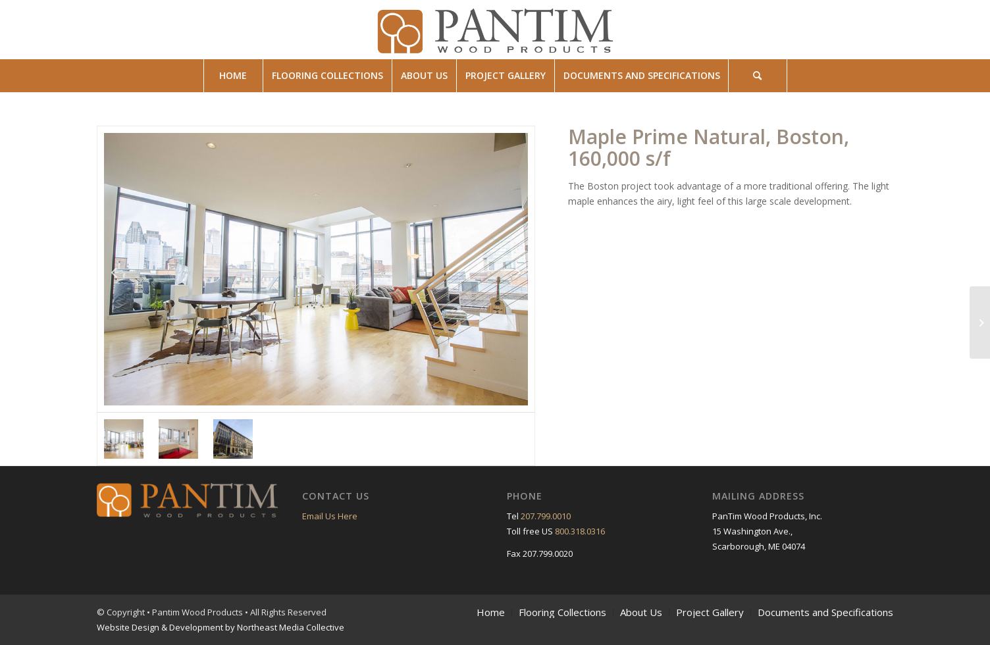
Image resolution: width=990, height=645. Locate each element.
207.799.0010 (546, 516)
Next (518, 269)
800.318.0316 (580, 531)
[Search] (757, 75)
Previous (113, 269)
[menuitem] (233, 75)
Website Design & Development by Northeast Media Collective (220, 627)
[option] (315, 269)
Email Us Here (329, 516)
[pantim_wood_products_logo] (495, 30)
